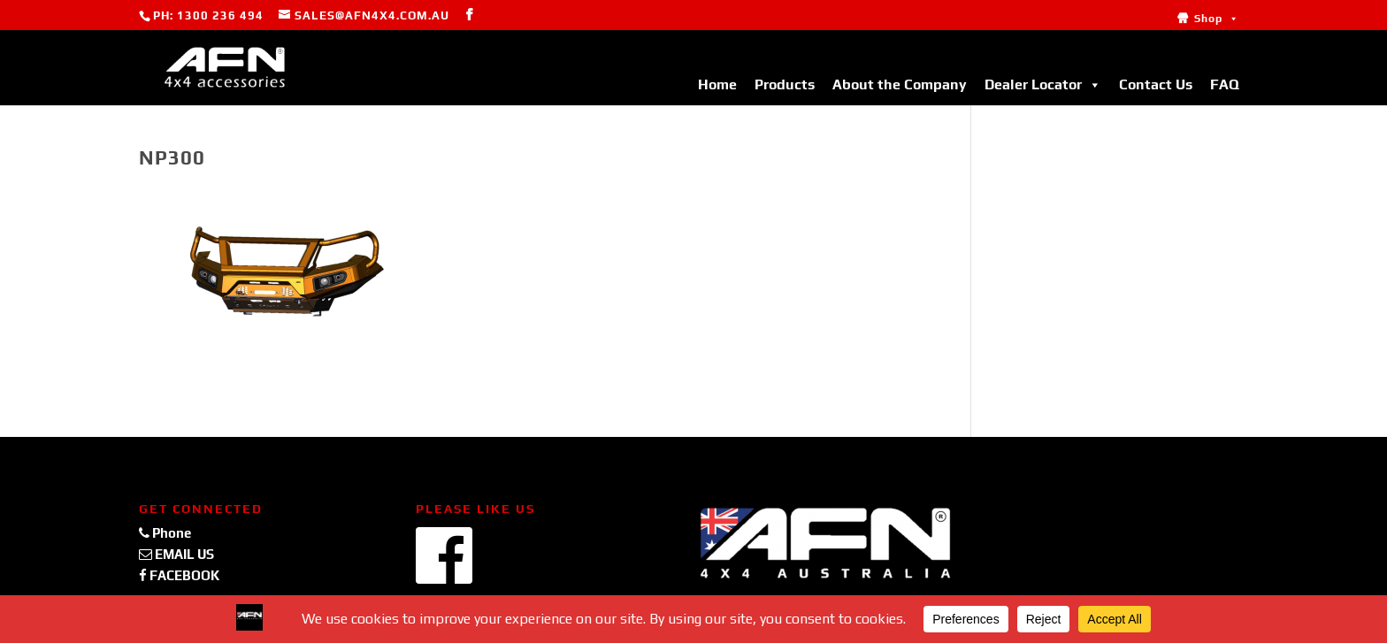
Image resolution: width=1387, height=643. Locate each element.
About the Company (899, 84)
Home (717, 84)
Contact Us (1155, 84)
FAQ (1224, 84)
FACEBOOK (179, 575)
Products (785, 84)
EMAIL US (176, 554)
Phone (165, 532)
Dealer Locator (1043, 84)
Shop (1216, 18)
